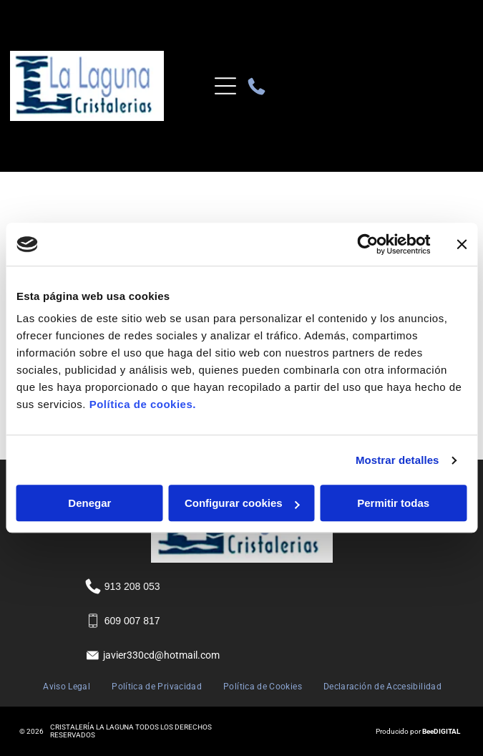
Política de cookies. (142, 405)
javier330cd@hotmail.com (161, 655)
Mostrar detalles (397, 460)
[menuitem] (66, 687)
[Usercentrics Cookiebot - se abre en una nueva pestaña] (367, 244)
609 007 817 (132, 620)
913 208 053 (132, 586)
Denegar (89, 504)
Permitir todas (393, 504)
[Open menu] (225, 86)
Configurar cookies (242, 504)
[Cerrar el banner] (462, 244)
